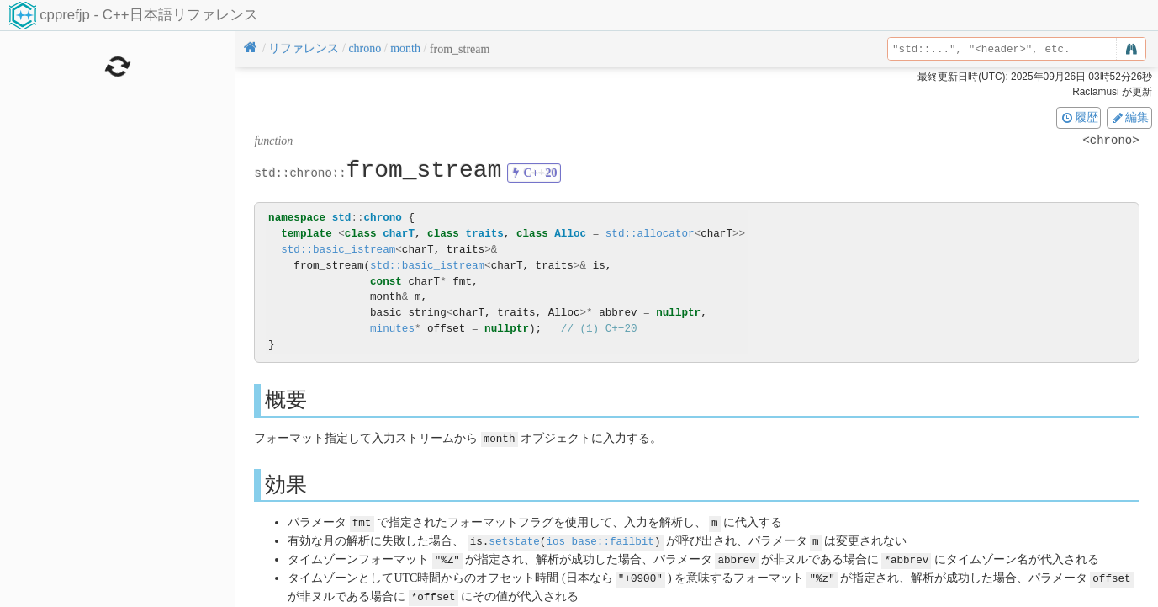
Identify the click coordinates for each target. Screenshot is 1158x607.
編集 (1129, 117)
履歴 (1079, 117)
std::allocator (650, 233)
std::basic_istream (338, 249)
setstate (514, 539)
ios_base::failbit (599, 539)
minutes (392, 329)
